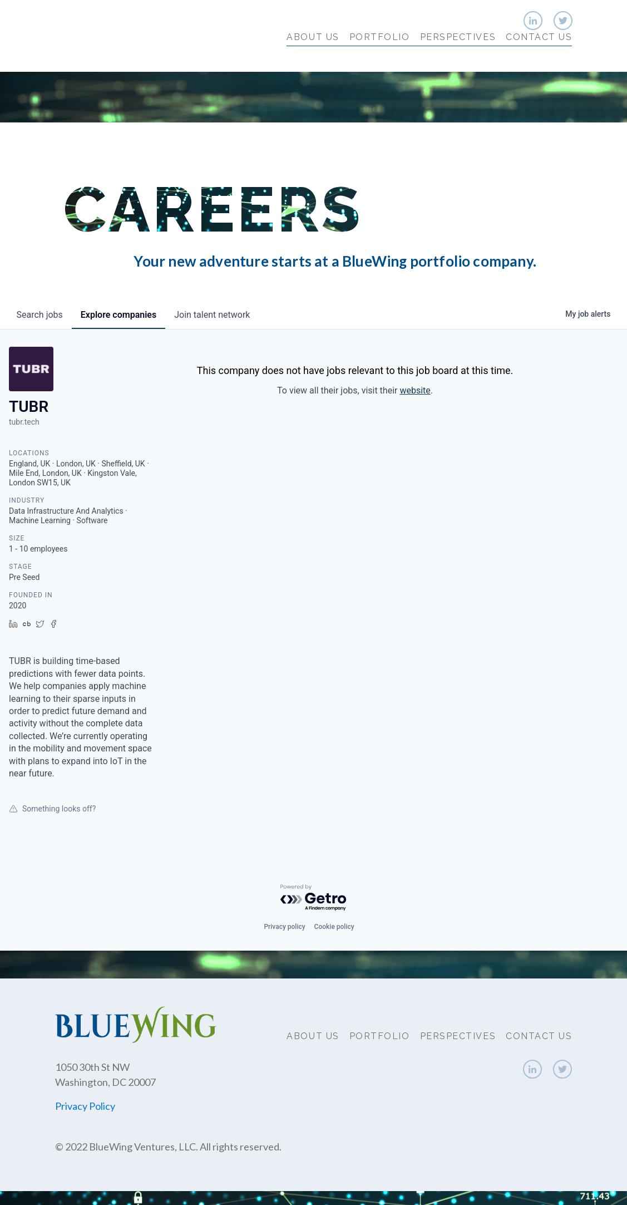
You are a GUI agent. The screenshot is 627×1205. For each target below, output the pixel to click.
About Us (313, 60)
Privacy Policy (85, 1106)
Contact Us (539, 60)
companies (118, 314)
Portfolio (379, 60)
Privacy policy (284, 927)
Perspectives (458, 60)
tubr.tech (24, 421)
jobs (40, 314)
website (414, 390)
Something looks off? (52, 808)
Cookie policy (334, 927)
